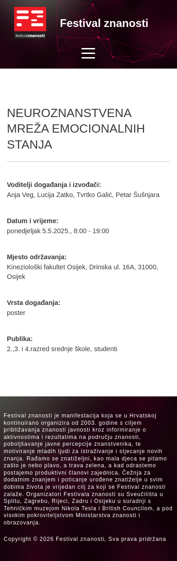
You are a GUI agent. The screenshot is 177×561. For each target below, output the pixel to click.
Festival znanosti (104, 23)
